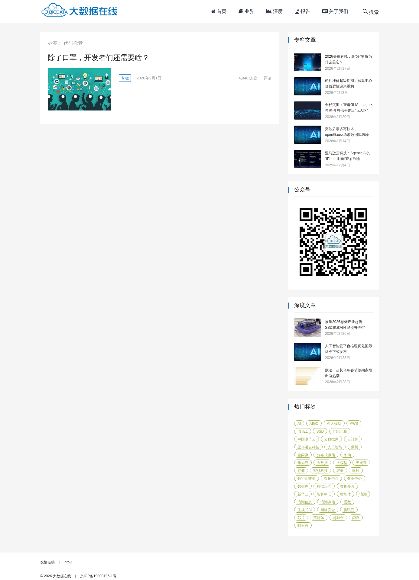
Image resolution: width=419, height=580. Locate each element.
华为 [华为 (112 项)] (347, 455)
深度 (274, 11)
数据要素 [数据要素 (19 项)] (347, 486)
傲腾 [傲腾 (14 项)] (354, 447)
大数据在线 (62, 576)
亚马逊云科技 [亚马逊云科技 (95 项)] (308, 447)
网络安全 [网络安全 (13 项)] (327, 510)
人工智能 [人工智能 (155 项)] (335, 447)
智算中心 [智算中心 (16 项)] (324, 494)
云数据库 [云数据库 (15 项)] (331, 439)
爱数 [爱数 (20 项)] (347, 502)
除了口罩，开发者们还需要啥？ (98, 57)
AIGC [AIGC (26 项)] (314, 423)
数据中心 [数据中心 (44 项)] (354, 478)
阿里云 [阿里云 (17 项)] (302, 526)
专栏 (125, 78)
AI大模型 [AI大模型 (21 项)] (334, 423)
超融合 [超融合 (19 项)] (338, 518)
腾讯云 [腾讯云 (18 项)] (348, 510)
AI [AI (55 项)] (299, 423)
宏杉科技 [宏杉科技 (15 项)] (320, 471)
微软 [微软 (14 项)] (355, 471)
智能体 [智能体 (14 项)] (345, 494)
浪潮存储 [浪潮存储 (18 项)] (327, 502)
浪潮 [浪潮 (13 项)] (363, 494)
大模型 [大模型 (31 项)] (341, 463)
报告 (302, 11)
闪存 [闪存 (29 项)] (355, 518)
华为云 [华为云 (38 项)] (302, 463)
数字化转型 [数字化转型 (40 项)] (306, 478)
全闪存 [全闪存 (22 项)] (302, 455)
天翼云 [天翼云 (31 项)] (361, 463)
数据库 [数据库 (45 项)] (302, 486)
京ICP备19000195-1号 (98, 576)
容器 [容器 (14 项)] (340, 471)
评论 (267, 78)
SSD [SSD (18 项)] (320, 431)
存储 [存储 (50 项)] (301, 471)
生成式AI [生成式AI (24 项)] (304, 510)
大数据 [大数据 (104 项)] (322, 463)
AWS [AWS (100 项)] (354, 423)
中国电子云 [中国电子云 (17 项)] (306, 439)
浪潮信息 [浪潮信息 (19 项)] (304, 502)
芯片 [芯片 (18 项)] (301, 518)
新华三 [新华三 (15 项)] (302, 494)
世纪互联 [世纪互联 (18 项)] (340, 431)
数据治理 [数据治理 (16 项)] (324, 486)
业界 (246, 11)
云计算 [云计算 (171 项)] (352, 439)
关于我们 (335, 11)
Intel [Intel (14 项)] (302, 431)
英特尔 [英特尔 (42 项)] (318, 518)
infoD (68, 562)
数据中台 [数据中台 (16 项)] (331, 478)
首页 (218, 11)
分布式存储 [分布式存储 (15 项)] (326, 455)
